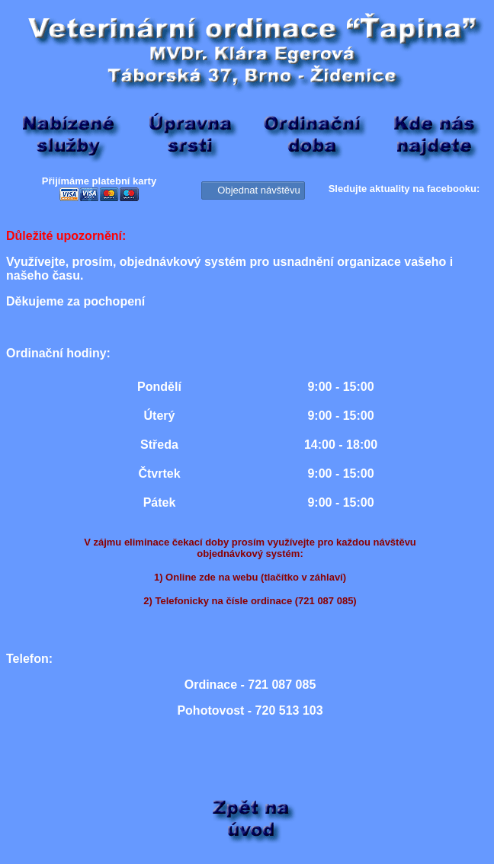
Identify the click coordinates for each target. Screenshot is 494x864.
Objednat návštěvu (253, 189)
